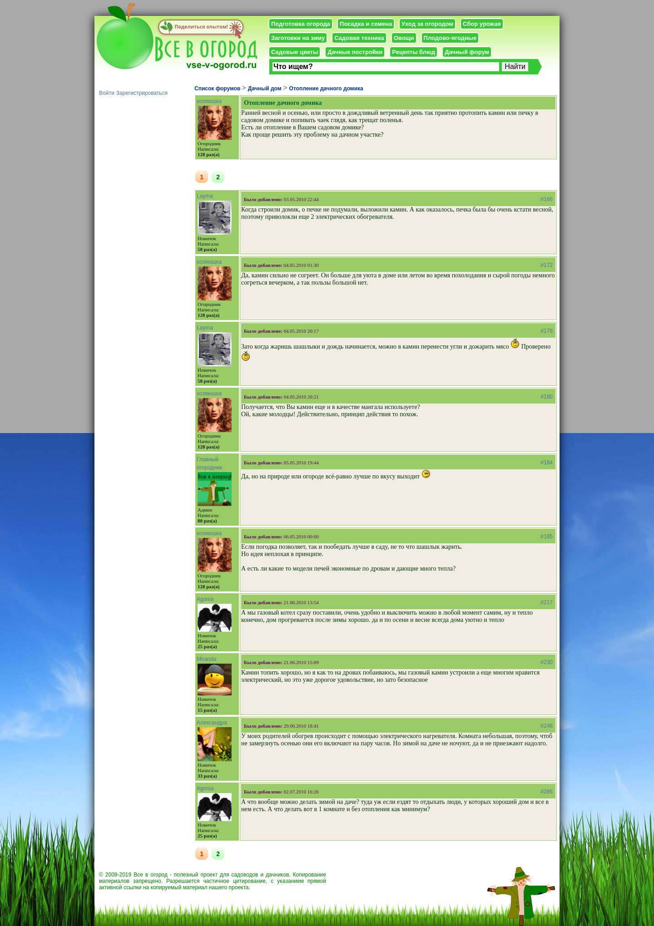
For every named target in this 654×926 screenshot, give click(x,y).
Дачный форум (467, 52)
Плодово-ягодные (450, 37)
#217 (546, 602)
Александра (212, 722)
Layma (205, 196)
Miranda (206, 659)
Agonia (205, 599)
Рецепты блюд (413, 52)
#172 (546, 265)
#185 (546, 536)
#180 (546, 397)
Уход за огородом (427, 23)
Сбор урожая (482, 23)
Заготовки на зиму (298, 37)
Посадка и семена (366, 23)
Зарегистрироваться (142, 93)
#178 (546, 331)
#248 (546, 726)
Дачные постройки (354, 52)
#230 (546, 662)
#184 (546, 462)
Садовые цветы (294, 52)
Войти (106, 93)
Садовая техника (359, 37)
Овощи (404, 37)
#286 (546, 791)
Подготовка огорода (300, 23)
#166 (546, 199)
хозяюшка (209, 101)
